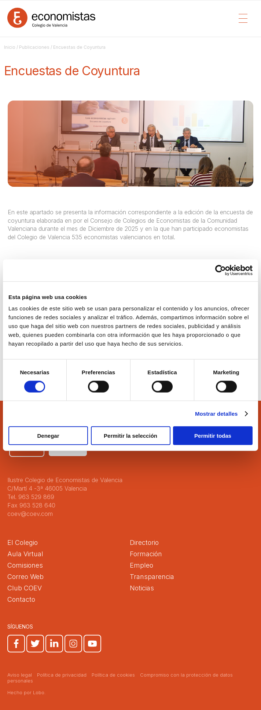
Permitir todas (212, 436)
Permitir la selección (130, 436)
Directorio (144, 542)
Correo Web (25, 576)
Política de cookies (113, 675)
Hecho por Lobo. (26, 692)
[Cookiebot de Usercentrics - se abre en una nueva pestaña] (220, 270)
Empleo (141, 565)
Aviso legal (19, 675)
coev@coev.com (30, 513)
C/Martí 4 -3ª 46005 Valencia (47, 488)
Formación (146, 554)
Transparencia (152, 576)
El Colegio (22, 542)
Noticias (142, 588)
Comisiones (25, 565)
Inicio (9, 47)
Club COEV (24, 588)
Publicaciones (34, 47)
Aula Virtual (25, 554)
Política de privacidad (62, 675)
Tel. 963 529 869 (30, 496)
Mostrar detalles (216, 413)
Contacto (21, 599)
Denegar (48, 436)
